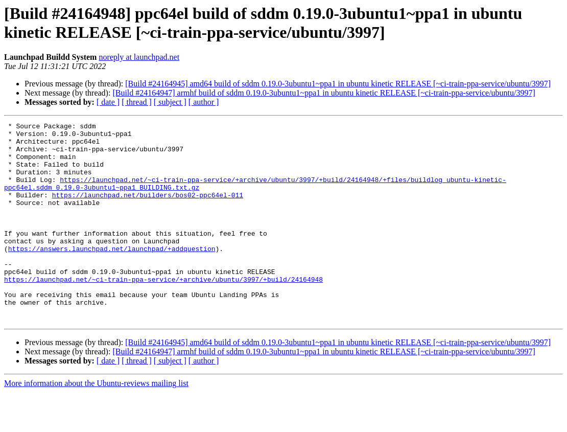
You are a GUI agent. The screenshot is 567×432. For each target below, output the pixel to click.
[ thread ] (137, 102)
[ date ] (108, 102)
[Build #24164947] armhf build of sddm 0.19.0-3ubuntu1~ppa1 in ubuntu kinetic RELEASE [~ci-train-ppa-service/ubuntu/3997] (323, 92)
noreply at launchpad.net (139, 57)
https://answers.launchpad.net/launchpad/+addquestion (112, 274)
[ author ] (203, 102)
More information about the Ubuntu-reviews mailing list (96, 423)
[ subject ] (170, 102)
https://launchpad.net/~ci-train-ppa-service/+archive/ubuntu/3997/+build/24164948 (163, 311)
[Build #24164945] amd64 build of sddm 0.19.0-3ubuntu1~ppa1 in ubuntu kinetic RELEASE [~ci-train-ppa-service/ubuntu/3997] (338, 83)
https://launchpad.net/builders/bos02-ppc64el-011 (147, 210)
